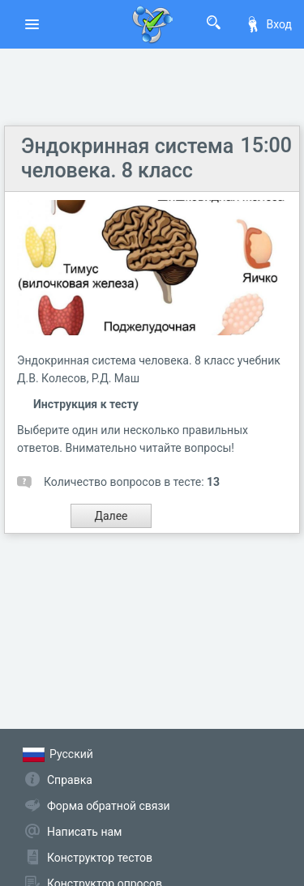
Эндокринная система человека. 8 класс (127, 158)
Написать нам (84, 831)
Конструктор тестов (99, 857)
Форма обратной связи (108, 805)
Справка (69, 779)
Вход (268, 24)
